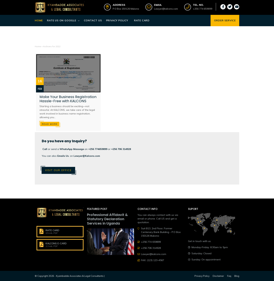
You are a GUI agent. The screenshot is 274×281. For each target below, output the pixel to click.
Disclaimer (218, 276)
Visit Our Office (58, 170)
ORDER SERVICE (225, 20)
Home (39, 20)
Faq (229, 276)
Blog (236, 276)
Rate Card (142, 20)
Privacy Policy (117, 20)
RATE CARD (52, 230)
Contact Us (93, 20)
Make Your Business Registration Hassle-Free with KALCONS (67, 99)
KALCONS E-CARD (56, 243)
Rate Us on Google (61, 20)
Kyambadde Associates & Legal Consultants (79, 276)
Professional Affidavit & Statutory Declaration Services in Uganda (107, 219)
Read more (49, 124)
